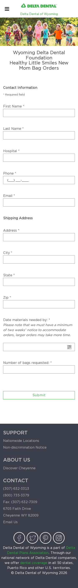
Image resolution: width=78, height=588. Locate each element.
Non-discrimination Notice (25, 447)
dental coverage (33, 563)
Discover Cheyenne (19, 468)
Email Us (10, 522)
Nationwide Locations (21, 441)
